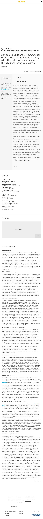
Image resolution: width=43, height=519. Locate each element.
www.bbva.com (14, 506)
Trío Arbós (4, 382)
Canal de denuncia (28, 501)
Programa (26, 71)
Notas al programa (38, 71)
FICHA (38, 235)
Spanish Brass (18, 229)
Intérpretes (31, 71)
